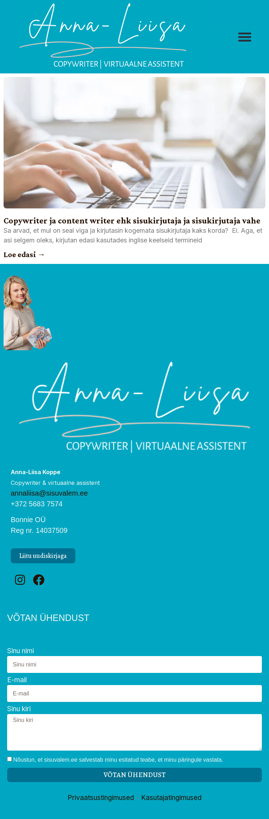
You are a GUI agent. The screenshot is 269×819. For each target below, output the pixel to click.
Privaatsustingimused (101, 798)
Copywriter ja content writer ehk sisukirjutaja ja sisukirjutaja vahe (132, 220)
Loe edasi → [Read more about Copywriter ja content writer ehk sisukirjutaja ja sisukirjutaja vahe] (24, 254)
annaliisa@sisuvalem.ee (49, 493)
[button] (244, 37)
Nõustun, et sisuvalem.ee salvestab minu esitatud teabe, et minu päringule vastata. (118, 760)
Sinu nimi (20, 651)
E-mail (17, 680)
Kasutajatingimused (171, 798)
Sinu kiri (19, 709)
